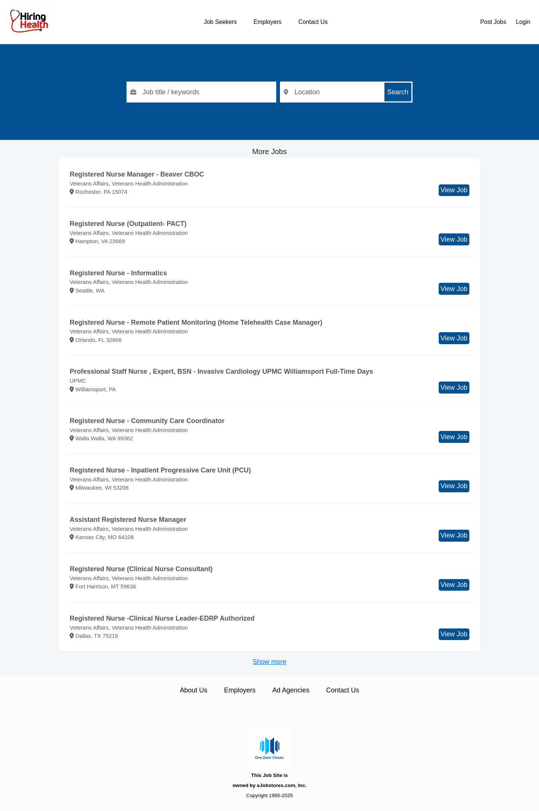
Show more (269, 661)
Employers (267, 22)
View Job (454, 190)
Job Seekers (220, 22)
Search (398, 92)
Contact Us (313, 22)
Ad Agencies (290, 690)
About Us (193, 690)
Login (523, 22)
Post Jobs (493, 22)
